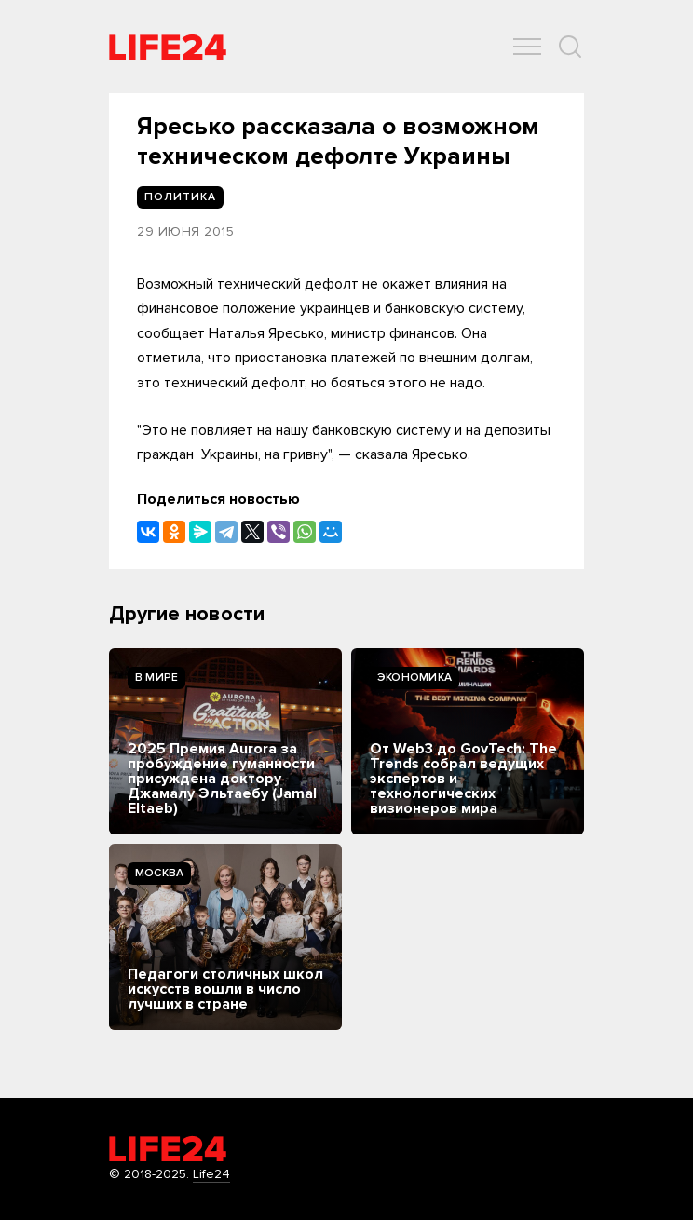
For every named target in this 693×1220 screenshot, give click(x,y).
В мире (156, 678)
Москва (159, 873)
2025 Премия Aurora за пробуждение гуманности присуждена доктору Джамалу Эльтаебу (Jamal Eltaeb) (222, 778)
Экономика (414, 678)
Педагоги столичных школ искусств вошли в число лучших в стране (225, 989)
